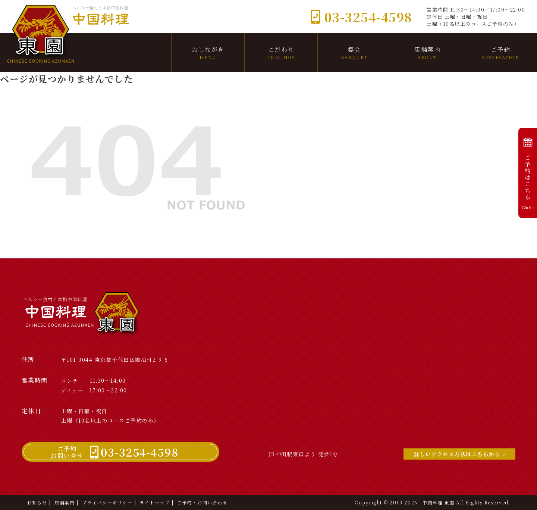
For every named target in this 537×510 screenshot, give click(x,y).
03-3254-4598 (361, 16)
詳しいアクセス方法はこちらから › (459, 454)
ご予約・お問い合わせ (202, 502)
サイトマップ (155, 502)
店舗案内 (64, 502)
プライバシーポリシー (107, 502)
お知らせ (37, 502)
